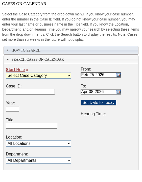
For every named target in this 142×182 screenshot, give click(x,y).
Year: (10, 103)
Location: (14, 137)
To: (83, 86)
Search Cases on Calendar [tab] (35, 59)
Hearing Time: (93, 114)
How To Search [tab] (23, 50)
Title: (10, 120)
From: (86, 69)
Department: (17, 154)
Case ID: (13, 86)
